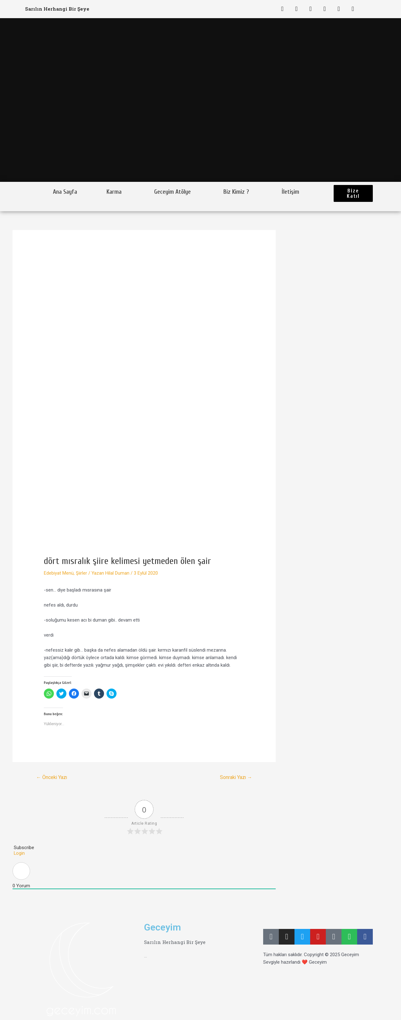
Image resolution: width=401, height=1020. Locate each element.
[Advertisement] (144, 508)
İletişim (290, 191)
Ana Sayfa (65, 191)
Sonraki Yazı (235, 777)
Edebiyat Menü (59, 573)
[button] (353, 193)
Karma (114, 191)
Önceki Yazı (52, 777)
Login (19, 853)
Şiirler (81, 573)
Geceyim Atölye (172, 191)
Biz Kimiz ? (236, 191)
